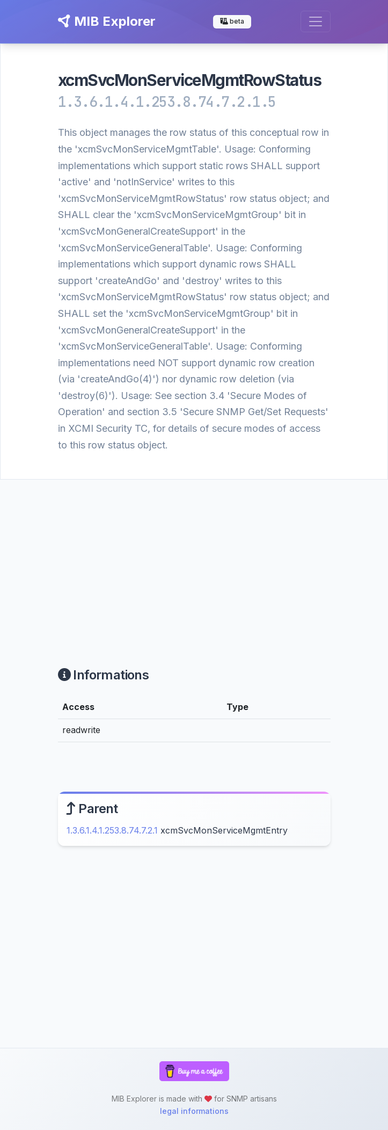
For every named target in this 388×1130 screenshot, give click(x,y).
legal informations (194, 1110)
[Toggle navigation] (316, 21)
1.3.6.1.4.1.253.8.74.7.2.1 (112, 830)
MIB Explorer (107, 21)
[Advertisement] (194, 560)
